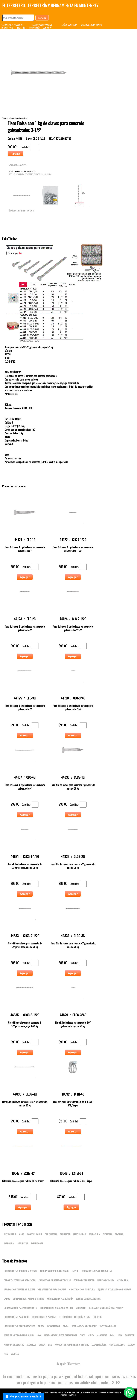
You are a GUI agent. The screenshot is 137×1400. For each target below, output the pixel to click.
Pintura (119, 1234)
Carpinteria (51, 1234)
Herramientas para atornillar (96, 1271)
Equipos (97, 1317)
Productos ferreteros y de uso (54, 1280)
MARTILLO (31, 1344)
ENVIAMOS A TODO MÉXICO (91, 24)
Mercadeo (80, 1308)
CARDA (42, 1344)
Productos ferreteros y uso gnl (72, 1344)
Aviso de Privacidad (68, 1395)
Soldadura (94, 1234)
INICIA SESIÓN (34, 27)
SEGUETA (15, 1353)
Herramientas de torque (84, 1326)
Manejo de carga (105, 1280)
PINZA (65, 1326)
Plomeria (107, 1234)
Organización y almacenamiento (20, 1308)
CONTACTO (47, 27)
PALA (112, 1335)
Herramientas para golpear (52, 1289)
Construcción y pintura (82, 1289)
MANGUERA (102, 1335)
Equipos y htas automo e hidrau (114, 1289)
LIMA (119, 1335)
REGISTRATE (21, 27)
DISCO (82, 1335)
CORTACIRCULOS (117, 1344)
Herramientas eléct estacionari (60, 1335)
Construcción (34, 1234)
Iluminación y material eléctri (19, 1289)
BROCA (41, 1326)
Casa (21, 1234)
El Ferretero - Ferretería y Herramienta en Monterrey (50, 5)
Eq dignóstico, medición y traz (74, 1317)
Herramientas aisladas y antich (56, 1308)
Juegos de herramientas (88, 1298)
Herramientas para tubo (16, 1317)
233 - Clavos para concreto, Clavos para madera (30, 174)
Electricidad (79, 1234)
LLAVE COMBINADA (107, 1326)
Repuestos (22, 1243)
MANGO (131, 1344)
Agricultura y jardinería (60, 1298)
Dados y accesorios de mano (54, 1271)
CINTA (91, 1335)
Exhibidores (37, 1243)
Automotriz (10, 1234)
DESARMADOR (53, 1326)
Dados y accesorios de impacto (19, 1280)
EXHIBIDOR (130, 1335)
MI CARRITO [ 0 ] (8, 27)
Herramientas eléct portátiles (19, 1326)
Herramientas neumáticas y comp (105, 1308)
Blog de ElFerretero (68, 1363)
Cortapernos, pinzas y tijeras (28, 1298)
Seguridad (65, 1234)
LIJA (50, 1344)
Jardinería (9, 1243)
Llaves (75, 1271)
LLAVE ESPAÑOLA (99, 1344)
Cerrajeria (122, 1280)
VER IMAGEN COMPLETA (18, 165)
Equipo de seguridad (84, 1280)
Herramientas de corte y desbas (20, 1271)
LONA (39, 1335)
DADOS (7, 1298)
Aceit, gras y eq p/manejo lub (18, 1335)
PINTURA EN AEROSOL (14, 1344)
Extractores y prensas (44, 1317)
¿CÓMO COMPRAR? (69, 24)
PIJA (6, 1353)
